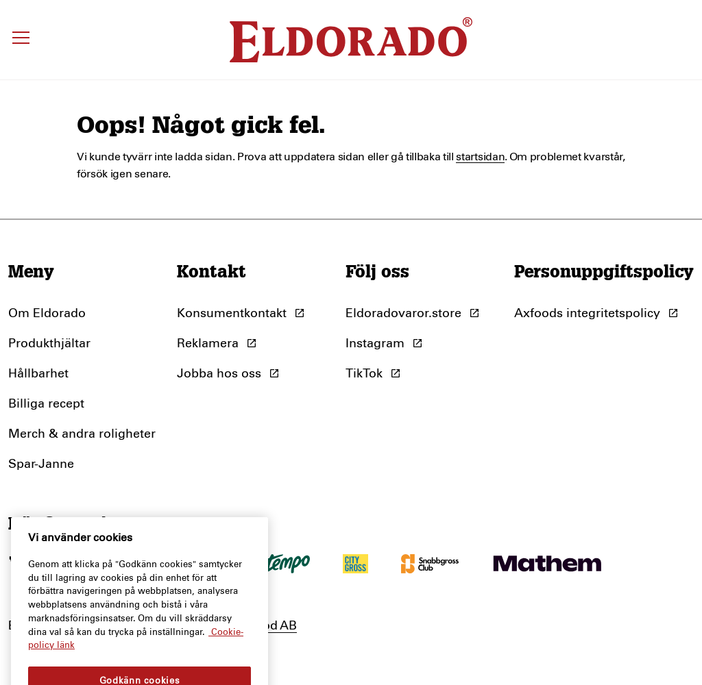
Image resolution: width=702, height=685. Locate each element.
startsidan (480, 156)
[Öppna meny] (21, 40)
